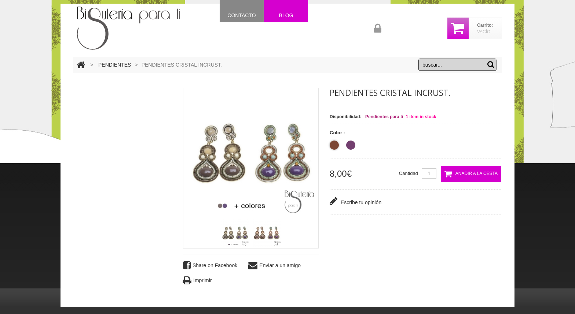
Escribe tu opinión (355, 201)
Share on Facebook (210, 265)
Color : (338, 132)
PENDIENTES (114, 65)
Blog (286, 15)
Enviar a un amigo (274, 265)
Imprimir (197, 280)
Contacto (241, 15)
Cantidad (408, 173)
